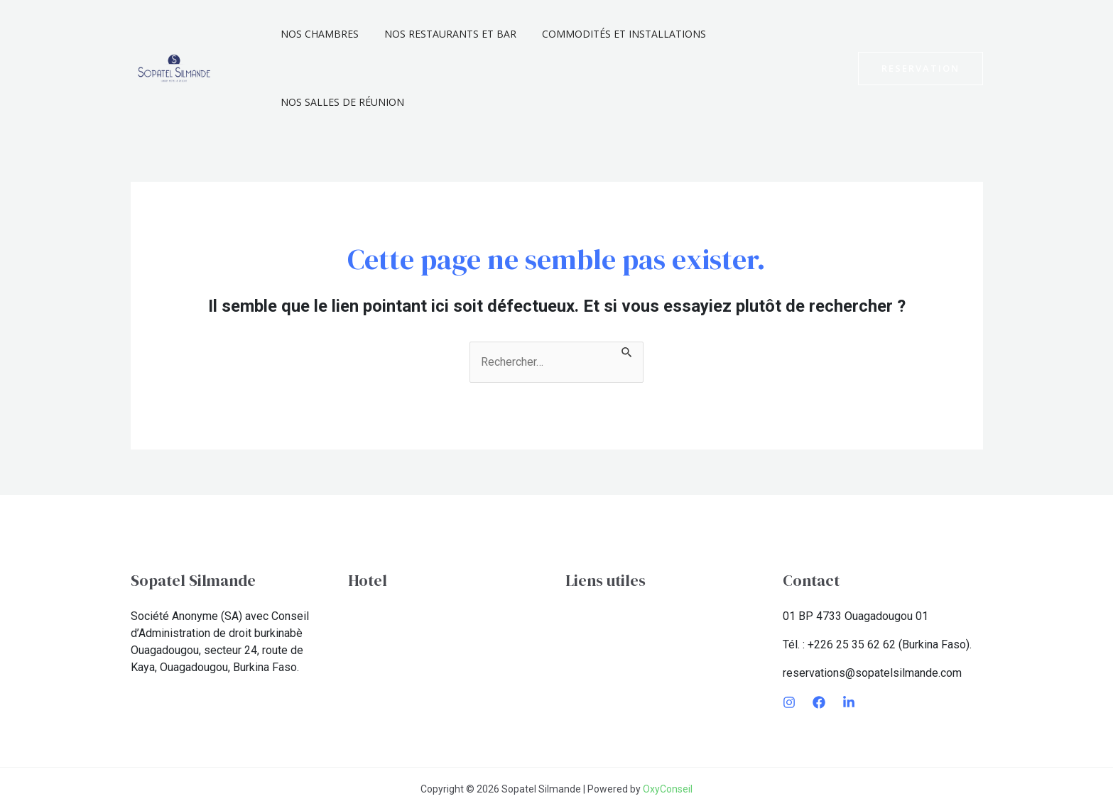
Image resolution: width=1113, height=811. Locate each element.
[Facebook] (819, 702)
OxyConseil (668, 789)
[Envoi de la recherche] (627, 350)
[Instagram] (789, 702)
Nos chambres (317, 33)
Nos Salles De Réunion (339, 102)
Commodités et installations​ (610, 33)
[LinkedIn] (848, 702)
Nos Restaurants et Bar (442, 33)
